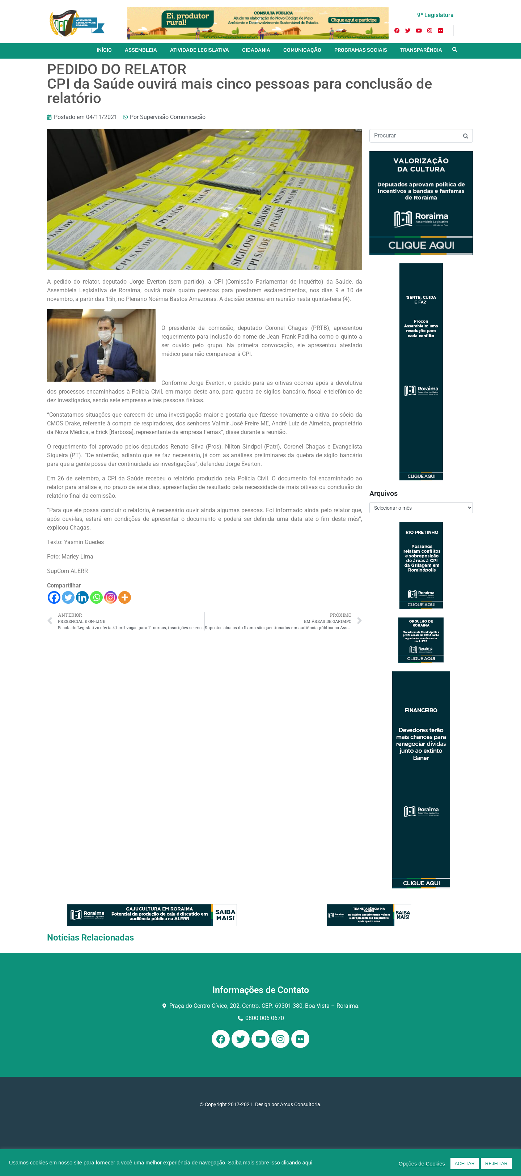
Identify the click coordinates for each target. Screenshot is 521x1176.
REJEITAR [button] (496, 1163)
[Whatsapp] (96, 597)
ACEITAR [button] (465, 1163)
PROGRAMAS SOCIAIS (360, 50)
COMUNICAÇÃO (302, 50)
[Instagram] (110, 597)
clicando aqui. (297, 1163)
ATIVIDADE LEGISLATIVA (199, 50)
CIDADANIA (256, 50)
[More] (124, 597)
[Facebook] (54, 597)
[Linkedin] (82, 597)
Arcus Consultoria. (301, 1104)
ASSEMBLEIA (141, 50)
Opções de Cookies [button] (422, 1164)
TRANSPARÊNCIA (421, 50)
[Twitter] (68, 597)
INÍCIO (104, 50)
